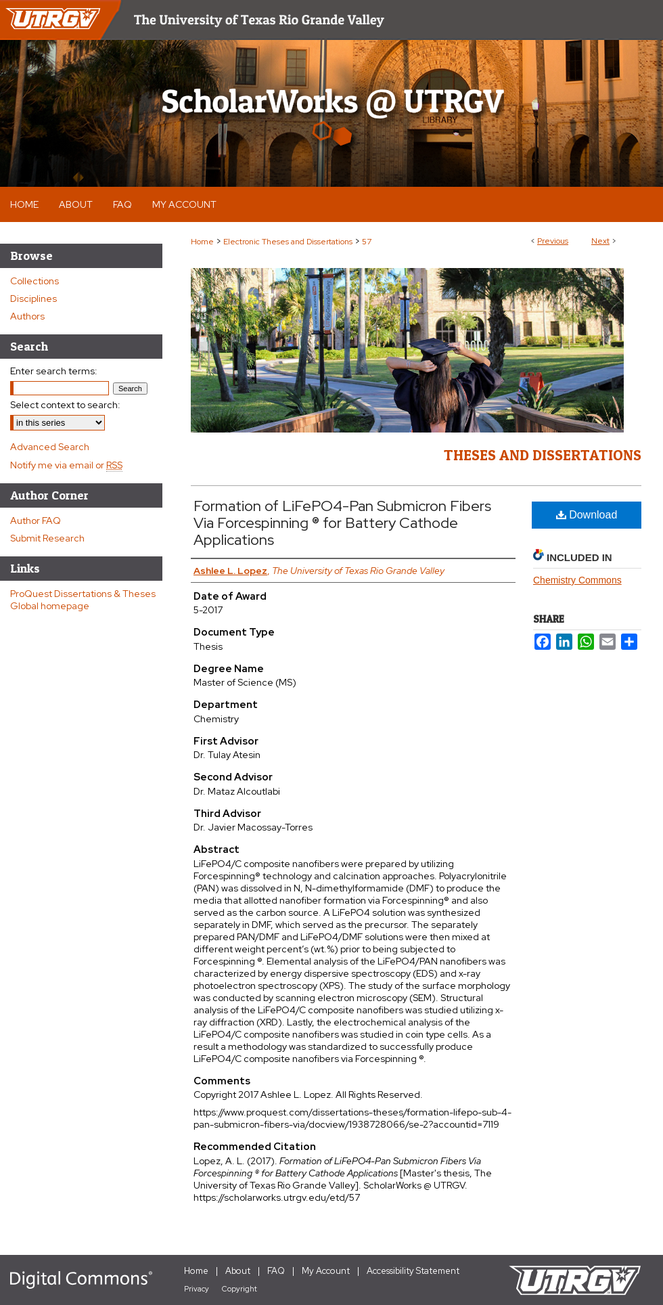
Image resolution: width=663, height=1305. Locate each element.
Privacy (196, 1288)
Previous (552, 241)
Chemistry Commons (577, 580)
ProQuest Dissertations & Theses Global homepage (83, 600)
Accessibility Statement (413, 1271)
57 (366, 241)
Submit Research (47, 538)
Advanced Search (49, 447)
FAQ (276, 1271)
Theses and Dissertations (542, 455)
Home (202, 241)
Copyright (239, 1288)
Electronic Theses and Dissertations (287, 241)
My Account (326, 1271)
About (237, 1271)
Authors (27, 316)
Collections (34, 281)
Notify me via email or (66, 465)
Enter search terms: (53, 371)
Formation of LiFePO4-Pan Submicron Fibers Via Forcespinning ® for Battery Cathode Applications (342, 523)
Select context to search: (65, 405)
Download (587, 515)
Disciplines (33, 298)
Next (600, 241)
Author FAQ (35, 520)
